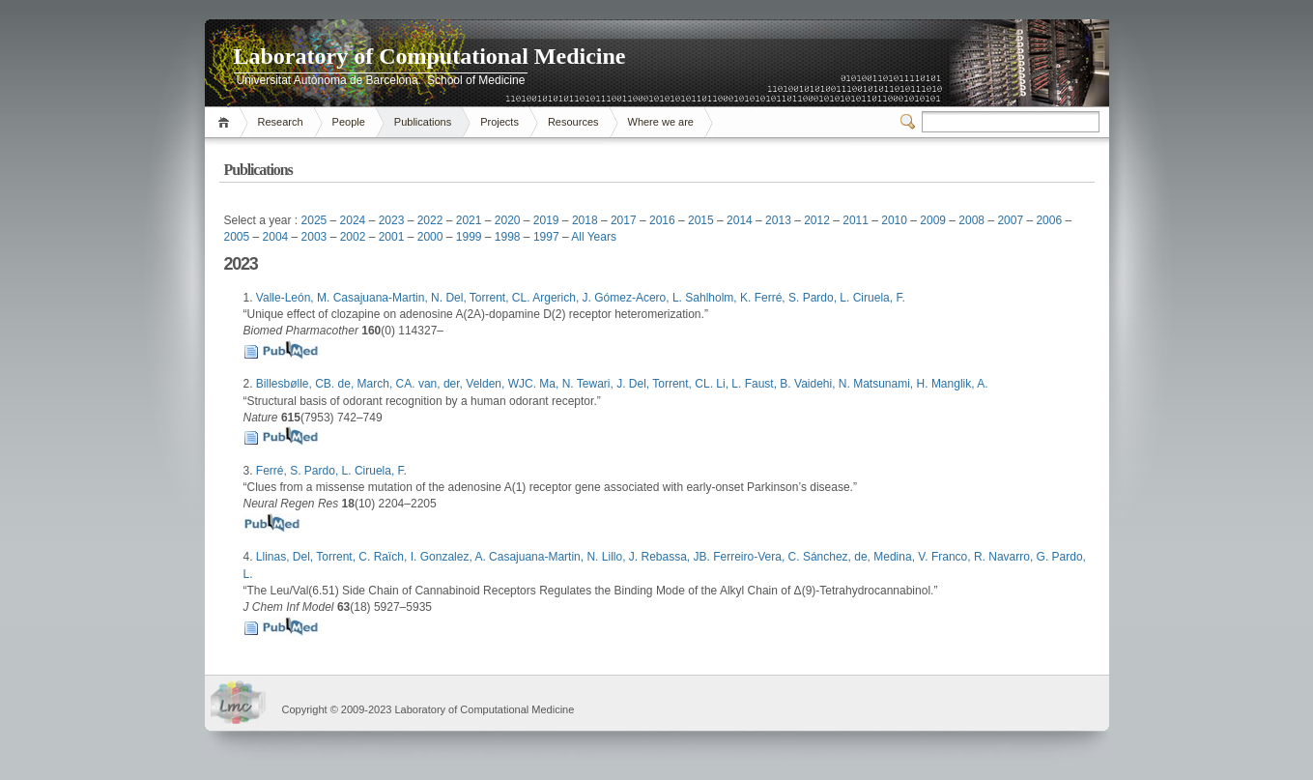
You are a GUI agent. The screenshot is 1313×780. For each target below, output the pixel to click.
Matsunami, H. (892, 383)
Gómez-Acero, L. (639, 297)
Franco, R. (959, 556)
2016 (662, 220)
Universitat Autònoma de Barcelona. (329, 80)
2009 (933, 220)
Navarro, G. (1019, 556)
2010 (894, 220)
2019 (546, 220)
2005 (237, 237)
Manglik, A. (959, 383)
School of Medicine (476, 80)
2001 (392, 237)
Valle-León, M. (294, 297)
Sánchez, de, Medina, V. (867, 556)
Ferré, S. (779, 297)
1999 (469, 237)
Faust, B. (769, 383)
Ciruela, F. (879, 297)
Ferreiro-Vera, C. (758, 556)
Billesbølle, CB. (297, 383)
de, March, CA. (378, 383)
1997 (546, 237)
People (348, 122)
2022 (430, 220)
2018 (585, 220)
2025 (314, 220)
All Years (593, 237)
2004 (276, 237)
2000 (430, 237)
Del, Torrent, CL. (488, 297)
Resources (573, 122)
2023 (392, 220)
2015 (701, 220)
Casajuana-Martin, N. (389, 297)
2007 (1010, 220)
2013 (778, 220)
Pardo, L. (828, 297)
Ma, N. (557, 383)
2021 (469, 220)
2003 (314, 237)
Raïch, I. (397, 556)
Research (280, 122)
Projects (499, 122)
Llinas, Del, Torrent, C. (315, 556)
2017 (624, 220)
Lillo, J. (622, 556)
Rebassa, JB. (677, 556)
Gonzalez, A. (454, 556)
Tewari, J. (603, 383)
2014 (740, 220)
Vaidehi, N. (823, 383)
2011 (855, 220)
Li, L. (730, 383)
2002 (353, 237)
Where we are (661, 122)
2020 (508, 220)
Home (226, 122)
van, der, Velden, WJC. (478, 383)
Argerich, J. (563, 297)
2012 (817, 220)
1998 (508, 237)
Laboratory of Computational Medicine (430, 56)
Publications (422, 122)
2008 (971, 220)
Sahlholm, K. (719, 297)
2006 (1049, 220)
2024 (353, 220)
